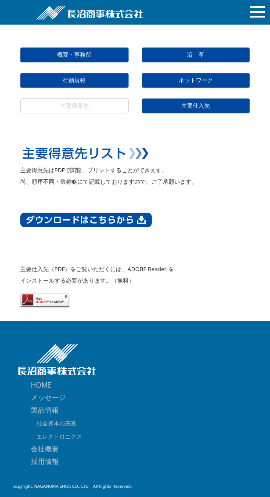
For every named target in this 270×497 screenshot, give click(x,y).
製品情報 (45, 410)
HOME (41, 385)
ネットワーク (196, 80)
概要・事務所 (74, 54)
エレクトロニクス (56, 436)
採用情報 (45, 461)
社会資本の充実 (53, 423)
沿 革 (195, 54)
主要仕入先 (195, 105)
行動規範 (74, 80)
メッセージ (48, 397)
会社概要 (45, 448)
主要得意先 (74, 105)
